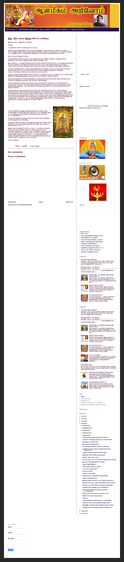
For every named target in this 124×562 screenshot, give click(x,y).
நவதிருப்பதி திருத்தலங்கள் (89, 478)
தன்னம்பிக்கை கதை (86, 364)
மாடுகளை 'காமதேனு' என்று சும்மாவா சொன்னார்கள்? (97, 439)
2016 (82, 421)
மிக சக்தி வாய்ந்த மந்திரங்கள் (89, 259)
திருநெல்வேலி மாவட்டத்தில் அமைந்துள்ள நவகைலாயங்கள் (98, 482)
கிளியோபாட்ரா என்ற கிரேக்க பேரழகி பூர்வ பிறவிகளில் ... (98, 485)
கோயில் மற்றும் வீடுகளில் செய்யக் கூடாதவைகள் (95, 446)
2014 (82, 511)
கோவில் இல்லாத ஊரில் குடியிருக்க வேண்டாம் (95, 437)
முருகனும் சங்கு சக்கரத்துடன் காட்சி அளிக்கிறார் (95, 487)
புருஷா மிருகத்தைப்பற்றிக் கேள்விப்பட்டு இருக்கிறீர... (97, 500)
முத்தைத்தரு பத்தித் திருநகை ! (89, 243)
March (85, 430)
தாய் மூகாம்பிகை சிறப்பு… (96, 295)
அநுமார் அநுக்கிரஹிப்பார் (89, 464)
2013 (82, 513)
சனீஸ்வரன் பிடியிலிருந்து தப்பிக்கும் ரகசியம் (101, 372)
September (86, 428)
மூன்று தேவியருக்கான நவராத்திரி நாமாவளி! (93, 404)
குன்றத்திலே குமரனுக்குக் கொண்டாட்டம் (92, 247)
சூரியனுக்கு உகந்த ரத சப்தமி (90, 442)
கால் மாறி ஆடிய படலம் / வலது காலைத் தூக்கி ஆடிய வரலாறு (99, 459)
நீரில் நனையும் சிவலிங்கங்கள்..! (91, 444)
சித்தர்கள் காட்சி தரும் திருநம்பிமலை (92, 495)
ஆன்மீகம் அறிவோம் (61, 29)
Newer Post (12, 202)
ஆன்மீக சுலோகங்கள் (78, 29)
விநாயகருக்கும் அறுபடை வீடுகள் (91, 466)
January (85, 435)
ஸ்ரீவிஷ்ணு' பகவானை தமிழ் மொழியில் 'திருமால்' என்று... (98, 505)
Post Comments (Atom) (24, 205)
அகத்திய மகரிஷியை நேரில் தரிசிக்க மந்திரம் (94, 452)
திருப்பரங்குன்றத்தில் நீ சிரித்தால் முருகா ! (92, 235)
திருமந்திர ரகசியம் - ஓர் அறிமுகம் (90, 267)
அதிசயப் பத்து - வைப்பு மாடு (90, 457)
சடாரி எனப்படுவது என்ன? (89, 469)
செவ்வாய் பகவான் (87, 471)
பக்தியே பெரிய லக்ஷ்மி (88, 473)
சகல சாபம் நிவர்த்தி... (95, 355)
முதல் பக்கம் (84, 233)
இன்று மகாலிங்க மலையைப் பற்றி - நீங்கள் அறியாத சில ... (98, 480)
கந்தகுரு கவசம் (85, 400)
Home (41, 202)
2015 (82, 423)
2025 (83, 416)
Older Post (69, 202)
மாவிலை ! (85, 498)
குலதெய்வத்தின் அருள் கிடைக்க (98, 382)
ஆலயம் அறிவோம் (45, 29)
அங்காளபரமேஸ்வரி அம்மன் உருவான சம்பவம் (95, 493)
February (86, 433)
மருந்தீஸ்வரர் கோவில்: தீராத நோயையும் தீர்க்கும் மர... (97, 507)
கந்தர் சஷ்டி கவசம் (86, 398)
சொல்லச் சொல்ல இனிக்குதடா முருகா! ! (91, 239)
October (85, 425)
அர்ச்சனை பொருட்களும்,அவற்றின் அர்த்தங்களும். (96, 502)
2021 (82, 418)
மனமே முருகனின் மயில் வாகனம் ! (90, 245)
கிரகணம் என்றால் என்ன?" (96, 285)
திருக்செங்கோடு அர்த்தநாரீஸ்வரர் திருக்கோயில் (95, 475)
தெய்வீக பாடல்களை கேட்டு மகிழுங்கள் (92, 402)
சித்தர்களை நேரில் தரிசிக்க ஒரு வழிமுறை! (93, 455)
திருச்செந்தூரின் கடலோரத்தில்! (89, 237)
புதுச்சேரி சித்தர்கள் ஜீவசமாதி (27, 29)
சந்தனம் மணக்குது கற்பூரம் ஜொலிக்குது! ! (92, 241)
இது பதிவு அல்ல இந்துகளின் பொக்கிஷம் (93, 462)
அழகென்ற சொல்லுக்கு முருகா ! (89, 252)
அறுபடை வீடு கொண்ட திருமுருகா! (90, 249)
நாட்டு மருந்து (10, 29)
